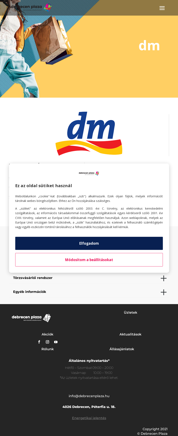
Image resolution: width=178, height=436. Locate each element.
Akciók (47, 334)
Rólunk (47, 349)
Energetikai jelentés (89, 418)
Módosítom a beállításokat (89, 259)
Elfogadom (89, 243)
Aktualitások (130, 334)
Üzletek (130, 312)
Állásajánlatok (122, 349)
